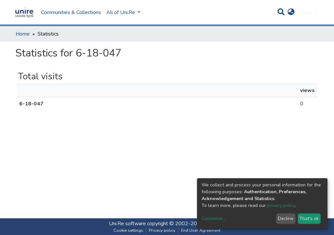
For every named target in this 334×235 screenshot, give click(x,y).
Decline (286, 218)
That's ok (309, 218)
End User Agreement (200, 230)
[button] (291, 12)
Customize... (214, 218)
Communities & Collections (71, 12)
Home (23, 34)
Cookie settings (128, 230)
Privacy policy (162, 230)
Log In (305, 12)
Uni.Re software (127, 223)
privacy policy (281, 205)
